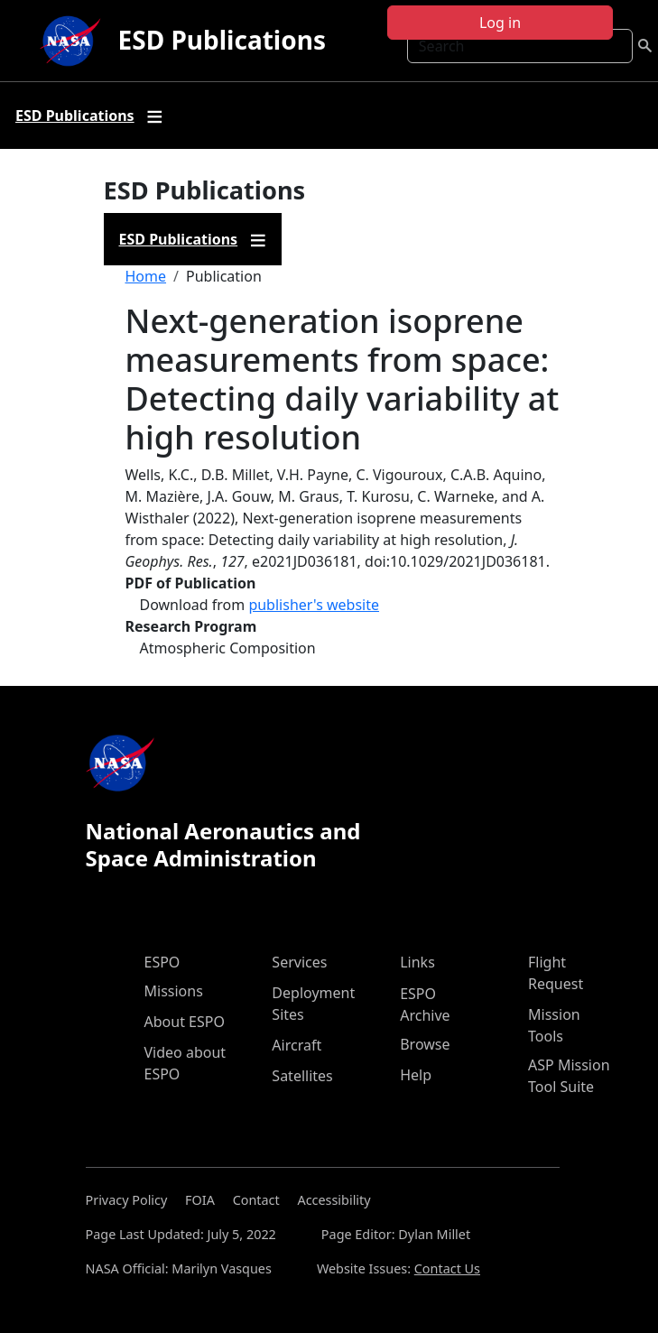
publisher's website (313, 605)
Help (415, 1075)
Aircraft (296, 1045)
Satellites (302, 1076)
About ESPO (184, 1022)
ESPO (162, 962)
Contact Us (447, 1268)
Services (299, 962)
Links (417, 962)
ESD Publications (222, 40)
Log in (500, 22)
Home (146, 276)
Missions (173, 991)
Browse (424, 1044)
